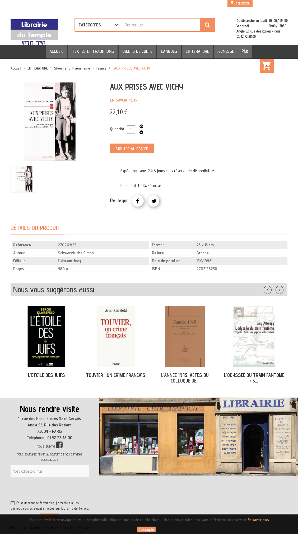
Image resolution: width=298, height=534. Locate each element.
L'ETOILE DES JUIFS (46, 375)
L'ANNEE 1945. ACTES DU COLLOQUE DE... (185, 378)
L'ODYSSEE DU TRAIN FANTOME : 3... (254, 378)
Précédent (272, 288)
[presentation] (61, 490)
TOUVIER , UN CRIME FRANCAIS (115, 375)
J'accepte (146, 529)
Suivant (282, 288)
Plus (238, 51)
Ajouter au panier (131, 148)
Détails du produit (35, 228)
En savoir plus (123, 100)
